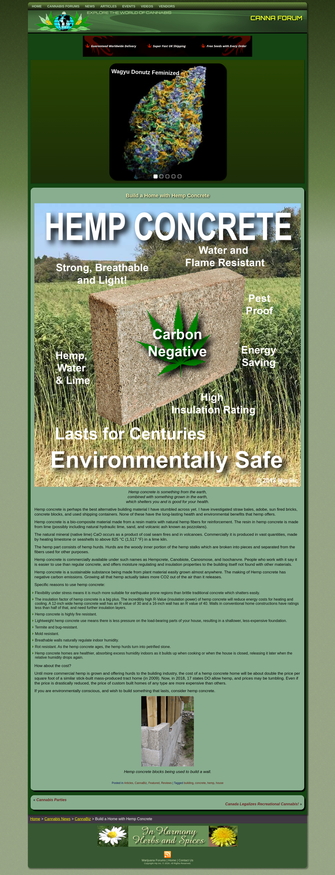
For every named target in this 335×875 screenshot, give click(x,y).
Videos (147, 6)
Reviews (166, 783)
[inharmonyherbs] (167, 845)
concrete (200, 783)
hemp (210, 783)
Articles (108, 6)
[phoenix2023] (167, 55)
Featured (154, 783)
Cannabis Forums (63, 6)
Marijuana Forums (154, 860)
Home (37, 6)
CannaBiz (141, 783)
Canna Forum (277, 18)
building (188, 783)
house (220, 783)
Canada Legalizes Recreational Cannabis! (262, 804)
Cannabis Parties (51, 800)
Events (128, 6)
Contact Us (185, 860)
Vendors (167, 6)
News (90, 6)
